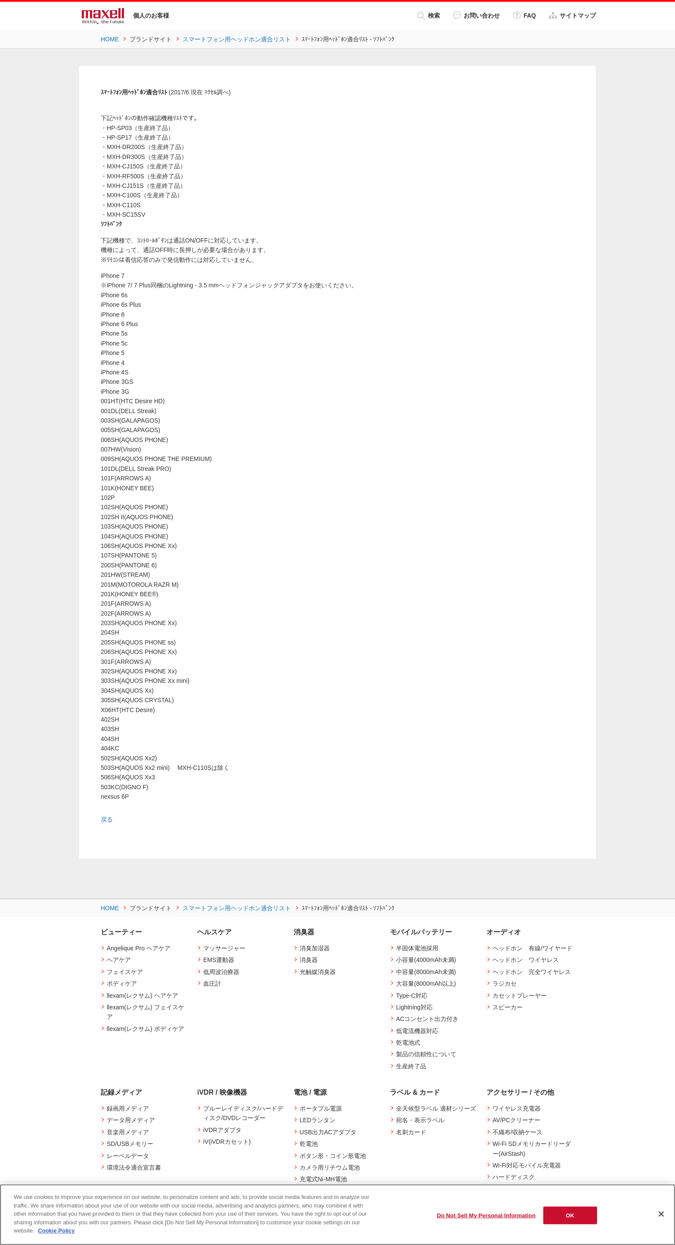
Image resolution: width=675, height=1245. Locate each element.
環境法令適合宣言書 (134, 1167)
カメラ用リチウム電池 (330, 1167)
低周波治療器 (221, 971)
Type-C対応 (411, 995)
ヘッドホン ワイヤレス (525, 959)
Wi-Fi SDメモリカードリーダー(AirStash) (531, 1148)
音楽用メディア (128, 1131)
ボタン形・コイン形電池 (333, 1155)
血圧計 (212, 983)
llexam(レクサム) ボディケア (145, 1028)
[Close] (661, 1214)
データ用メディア (131, 1120)
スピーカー (507, 1006)
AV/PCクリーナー (516, 1120)
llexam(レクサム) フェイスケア (145, 1011)
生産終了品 (411, 1065)
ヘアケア (119, 959)
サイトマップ (572, 15)
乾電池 (309, 1143)
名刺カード (411, 1131)
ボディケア (122, 983)
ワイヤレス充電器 (516, 1108)
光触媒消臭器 (318, 971)
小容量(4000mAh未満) (426, 959)
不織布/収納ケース (517, 1131)
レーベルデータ (128, 1155)
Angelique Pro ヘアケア (138, 947)
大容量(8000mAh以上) (426, 983)
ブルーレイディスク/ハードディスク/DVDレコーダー (243, 1113)
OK (570, 1215)
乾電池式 (408, 1042)
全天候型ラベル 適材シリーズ (436, 1108)
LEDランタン (317, 1120)
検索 (428, 16)
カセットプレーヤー (519, 995)
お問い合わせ (476, 15)
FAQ (524, 15)
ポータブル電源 (321, 1108)
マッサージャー (224, 947)
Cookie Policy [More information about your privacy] (56, 1230)
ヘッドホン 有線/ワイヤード (532, 947)
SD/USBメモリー (130, 1143)
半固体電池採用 (417, 947)
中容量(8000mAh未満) (426, 971)
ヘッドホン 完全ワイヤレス (531, 971)
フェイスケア (125, 971)
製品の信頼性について (426, 1054)
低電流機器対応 (417, 1030)
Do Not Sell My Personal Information (486, 1215)
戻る (107, 819)
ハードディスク (513, 1176)
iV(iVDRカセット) (227, 1141)
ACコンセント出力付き (427, 1018)
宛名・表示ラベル (420, 1120)
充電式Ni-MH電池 (323, 1179)
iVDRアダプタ (222, 1129)
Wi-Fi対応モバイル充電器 (526, 1165)
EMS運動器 (218, 959)
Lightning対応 (414, 1006)
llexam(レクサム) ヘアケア (142, 995)
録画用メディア (128, 1108)
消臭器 (309, 959)
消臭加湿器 (315, 947)
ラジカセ (504, 983)
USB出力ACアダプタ (328, 1131)
